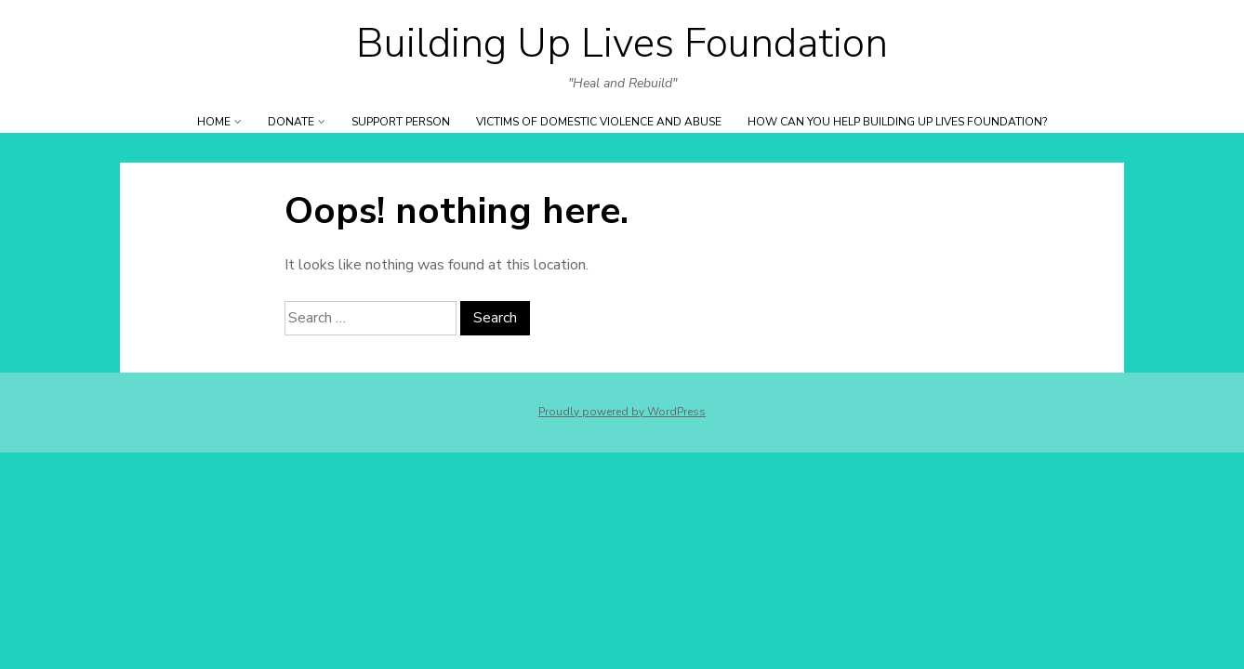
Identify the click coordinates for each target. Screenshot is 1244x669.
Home (214, 121)
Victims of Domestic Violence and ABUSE (598, 121)
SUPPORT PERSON (400, 121)
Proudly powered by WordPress (622, 411)
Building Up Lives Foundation (622, 44)
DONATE (291, 121)
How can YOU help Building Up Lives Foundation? (897, 121)
